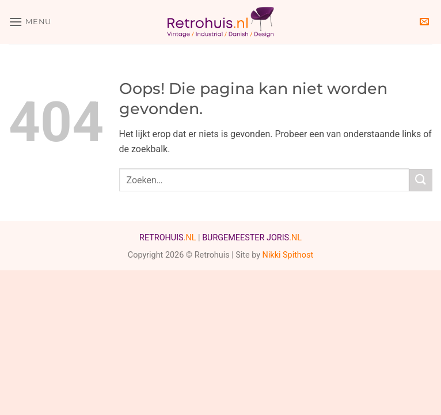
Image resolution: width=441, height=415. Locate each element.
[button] (30, 21)
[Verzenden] (420, 180)
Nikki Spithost (288, 255)
